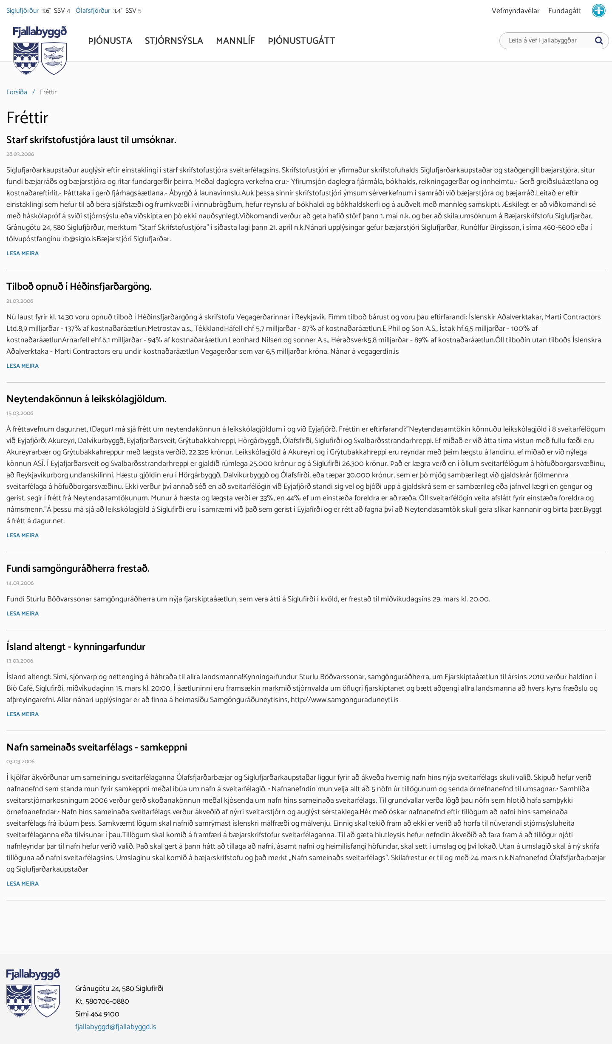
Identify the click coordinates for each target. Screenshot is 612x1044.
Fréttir (48, 92)
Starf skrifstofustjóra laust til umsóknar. (91, 140)
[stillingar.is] (599, 10)
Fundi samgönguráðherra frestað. (78, 569)
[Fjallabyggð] (39, 51)
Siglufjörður (23, 11)
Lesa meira (22, 253)
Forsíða (16, 92)
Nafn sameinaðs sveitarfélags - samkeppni (96, 747)
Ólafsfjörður (93, 11)
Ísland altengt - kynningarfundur (75, 647)
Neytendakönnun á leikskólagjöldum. (86, 399)
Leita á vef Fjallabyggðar (542, 41)
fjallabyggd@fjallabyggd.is (115, 1027)
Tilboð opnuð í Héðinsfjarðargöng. (79, 287)
